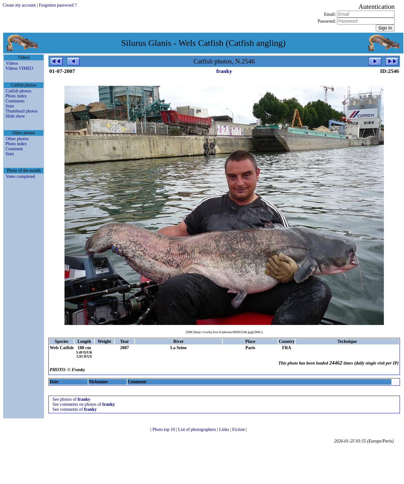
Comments (15, 101)
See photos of (71, 399)
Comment (14, 148)
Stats (9, 106)
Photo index (15, 96)
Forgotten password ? (57, 5)
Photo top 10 (164, 429)
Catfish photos (18, 91)
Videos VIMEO (19, 68)
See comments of (75, 409)
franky (224, 71)
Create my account (19, 5)
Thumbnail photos (21, 111)
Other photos (17, 138)
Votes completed (20, 176)
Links (224, 429)
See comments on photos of (84, 404)
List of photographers (197, 429)
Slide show (15, 116)
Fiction (239, 429)
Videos (12, 63)
